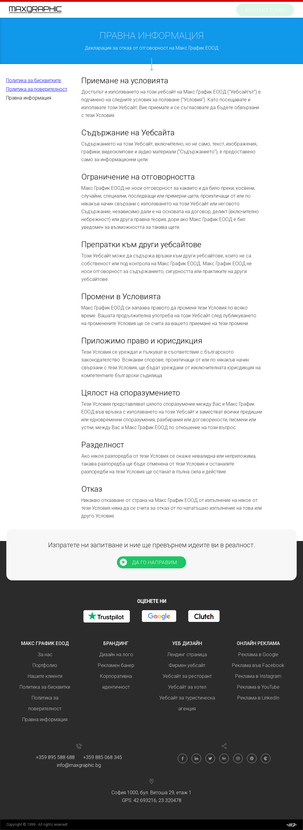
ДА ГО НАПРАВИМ (154, 562)
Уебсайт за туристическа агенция (187, 703)
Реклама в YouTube (258, 687)
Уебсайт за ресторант (187, 676)
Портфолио (45, 665)
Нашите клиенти (45, 676)
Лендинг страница (187, 654)
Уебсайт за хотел (187, 687)
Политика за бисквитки (45, 687)
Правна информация (28, 98)
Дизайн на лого (116, 654)
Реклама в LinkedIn (258, 698)
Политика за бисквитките (33, 80)
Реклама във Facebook (258, 665)
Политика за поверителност (36, 89)
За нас (45, 654)
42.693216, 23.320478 (157, 800)
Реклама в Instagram (258, 676)
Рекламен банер (116, 665)
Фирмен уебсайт (187, 665)
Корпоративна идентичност (116, 681)
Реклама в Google (258, 654)
